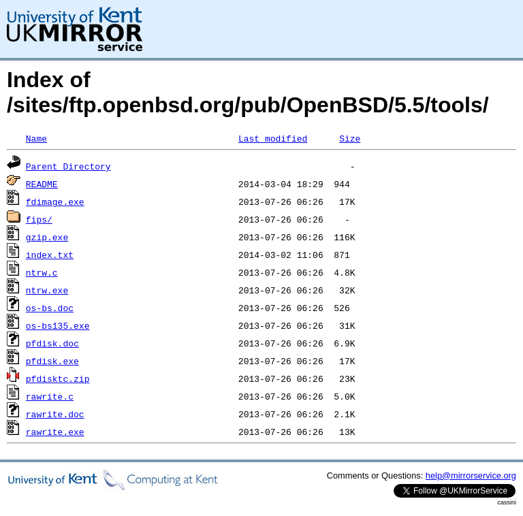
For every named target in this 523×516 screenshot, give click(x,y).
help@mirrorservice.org (471, 475)
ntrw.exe (47, 290)
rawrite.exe (55, 431)
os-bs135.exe (58, 325)
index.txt (50, 254)
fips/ (39, 219)
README (42, 184)
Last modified (272, 138)
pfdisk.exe (52, 361)
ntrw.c (42, 272)
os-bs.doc (50, 308)
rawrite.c (50, 396)
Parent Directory (68, 166)
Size (349, 138)
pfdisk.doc (52, 343)
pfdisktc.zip (58, 378)
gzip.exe (47, 237)
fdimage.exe (55, 201)
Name (36, 138)
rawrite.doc (55, 414)
